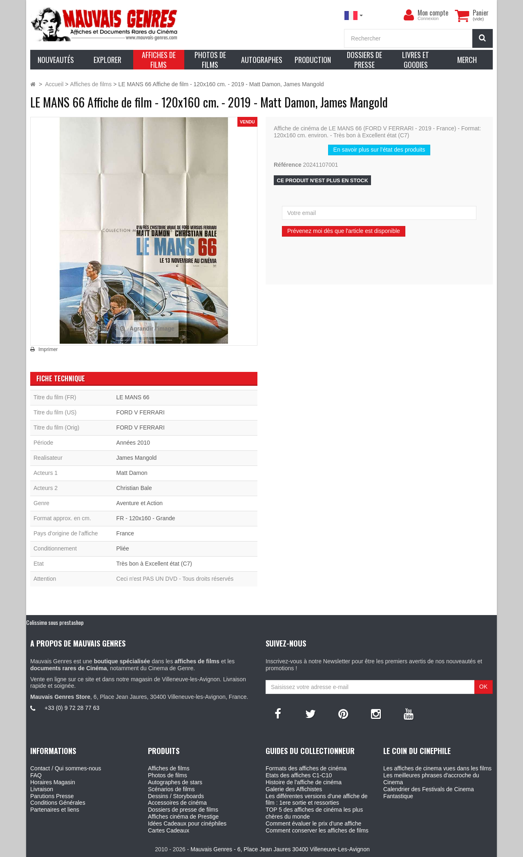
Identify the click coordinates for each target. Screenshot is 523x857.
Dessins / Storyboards (176, 796)
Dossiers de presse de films (183, 809)
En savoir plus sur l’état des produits (379, 149)
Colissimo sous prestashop (55, 622)
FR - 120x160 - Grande (145, 518)
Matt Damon (132, 473)
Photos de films (167, 775)
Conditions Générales (57, 802)
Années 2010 (133, 442)
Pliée (122, 548)
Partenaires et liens (54, 809)
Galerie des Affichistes (294, 789)
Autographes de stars (175, 782)
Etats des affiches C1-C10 (299, 775)
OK (483, 686)
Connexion (428, 18)
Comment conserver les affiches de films (317, 830)
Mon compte (433, 12)
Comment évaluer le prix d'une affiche (313, 823)
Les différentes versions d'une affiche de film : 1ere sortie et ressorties (317, 799)
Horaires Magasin (52, 782)
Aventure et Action (139, 503)
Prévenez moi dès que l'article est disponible (343, 231)
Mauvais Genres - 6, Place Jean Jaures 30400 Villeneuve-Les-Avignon (279, 849)
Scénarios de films (171, 789)
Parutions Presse (52, 796)
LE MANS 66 (133, 397)
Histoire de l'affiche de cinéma (304, 782)
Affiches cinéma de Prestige (183, 816)
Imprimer (48, 349)
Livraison (41, 789)
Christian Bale (134, 488)
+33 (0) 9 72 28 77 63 (72, 708)
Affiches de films (169, 768)
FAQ (36, 775)
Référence (288, 164)
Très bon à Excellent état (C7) (154, 563)
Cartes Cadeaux (168, 830)
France (125, 533)
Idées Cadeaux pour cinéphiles (187, 823)
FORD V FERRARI (140, 412)
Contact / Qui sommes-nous (65, 768)
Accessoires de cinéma (177, 802)
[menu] (409, 15)
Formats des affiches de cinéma (306, 768)
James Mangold (136, 457)
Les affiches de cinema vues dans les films (437, 768)
